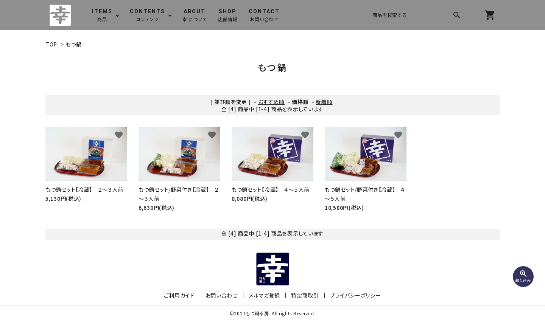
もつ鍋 (74, 44)
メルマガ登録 (264, 295)
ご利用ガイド (179, 295)
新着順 (324, 101)
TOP (51, 44)
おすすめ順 (271, 101)
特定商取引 (305, 295)
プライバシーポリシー (355, 295)
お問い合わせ (222, 295)
